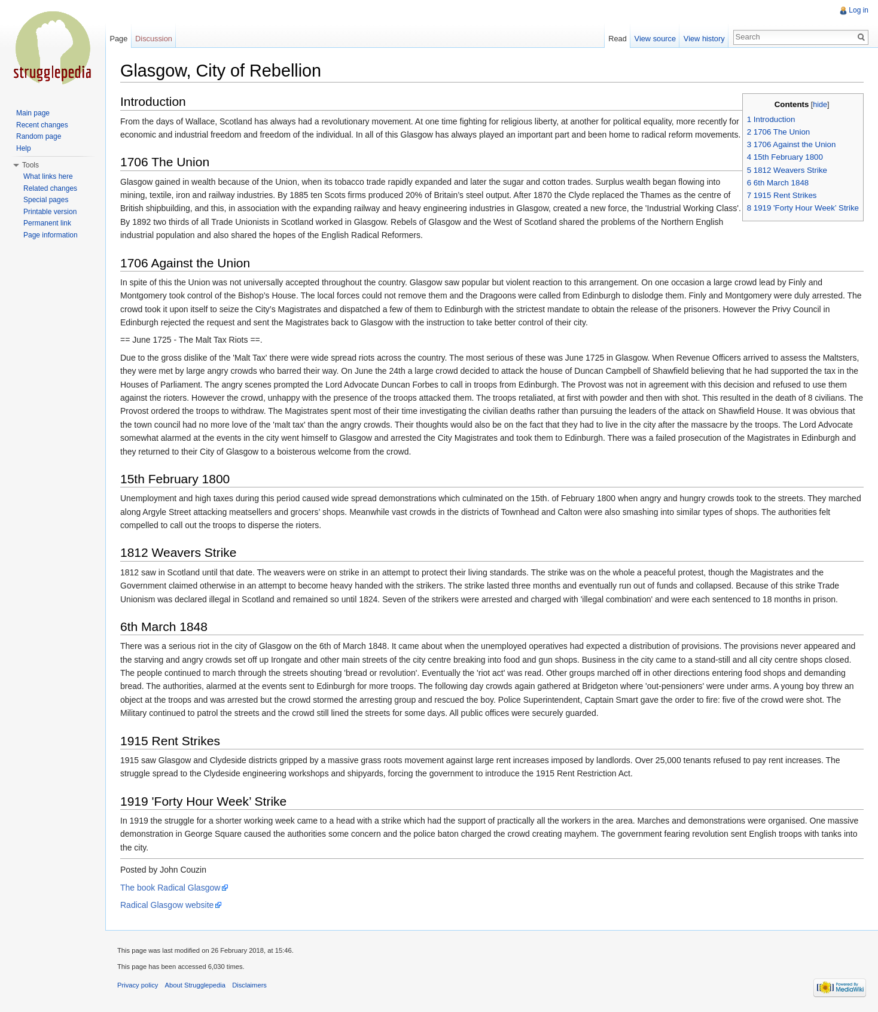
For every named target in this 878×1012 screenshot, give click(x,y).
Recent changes (42, 125)
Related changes (50, 188)
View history (704, 38)
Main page (33, 113)
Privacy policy (137, 985)
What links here (48, 176)
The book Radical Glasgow (170, 887)
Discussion (153, 38)
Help (23, 148)
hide (820, 104)
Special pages (45, 200)
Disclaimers (249, 985)
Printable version (50, 212)
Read (617, 38)
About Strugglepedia (195, 985)
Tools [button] (30, 165)
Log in (858, 10)
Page (118, 38)
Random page (38, 136)
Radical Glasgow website (167, 905)
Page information (50, 235)
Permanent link (47, 223)
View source (655, 38)
